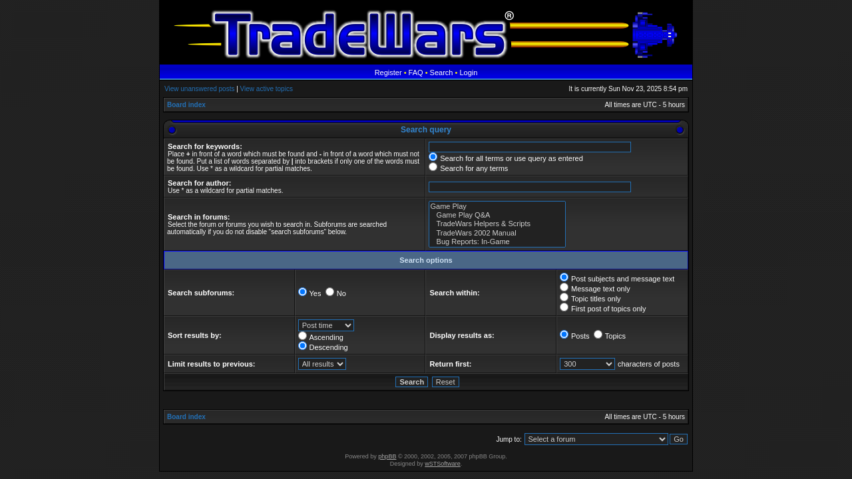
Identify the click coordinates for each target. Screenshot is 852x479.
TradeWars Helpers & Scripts (497, 224)
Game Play (497, 206)
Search (441, 73)
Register (388, 73)
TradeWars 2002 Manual (497, 233)
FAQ (416, 73)
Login (468, 73)
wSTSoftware (443, 463)
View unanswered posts (199, 88)
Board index (186, 104)
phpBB (387, 456)
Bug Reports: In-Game (497, 242)
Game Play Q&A (497, 215)
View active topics (266, 88)
